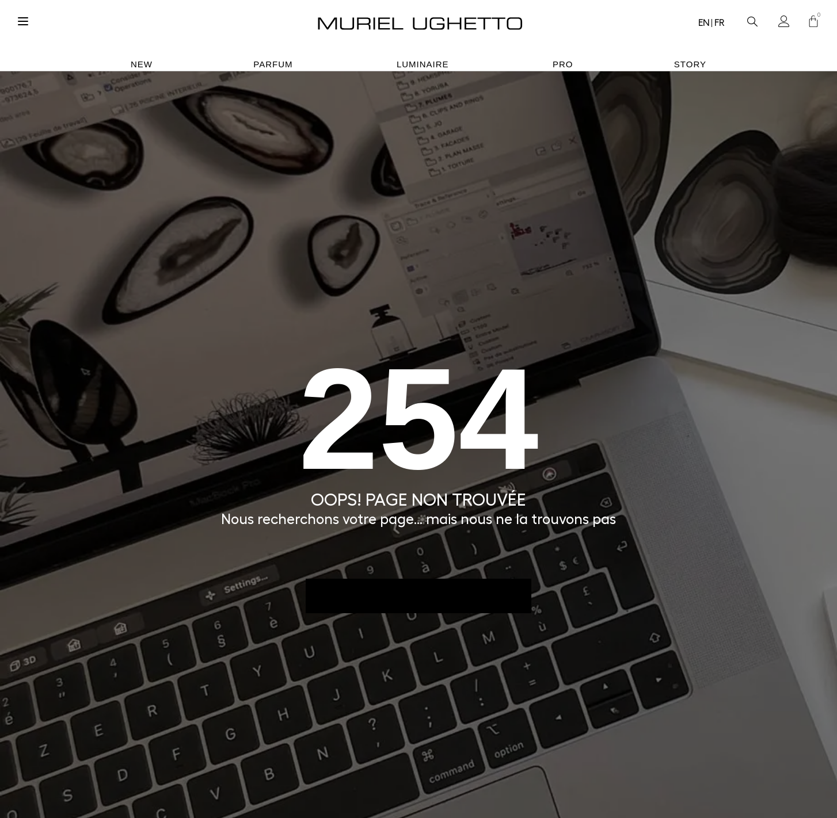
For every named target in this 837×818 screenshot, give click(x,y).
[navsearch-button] (752, 18)
